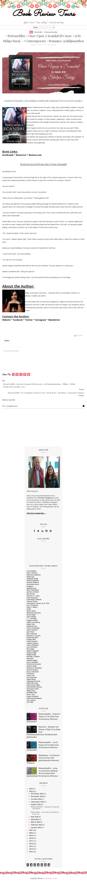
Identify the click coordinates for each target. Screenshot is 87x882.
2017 (31, 841)
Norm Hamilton (32, 662)
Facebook (18, 319)
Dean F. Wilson (32, 607)
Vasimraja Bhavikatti (34, 698)
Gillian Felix (31, 624)
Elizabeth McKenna (34, 613)
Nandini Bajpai (32, 660)
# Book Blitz (38, 32)
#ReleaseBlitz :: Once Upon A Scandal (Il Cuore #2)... (45, 813)
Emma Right (31, 615)
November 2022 (37, 796)
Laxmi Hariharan (33, 645)
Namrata (30, 658)
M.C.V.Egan (30, 649)
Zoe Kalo (30, 702)
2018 (31, 838)
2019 (31, 835)
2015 (31, 846)
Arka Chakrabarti (33, 590)
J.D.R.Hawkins (31, 571)
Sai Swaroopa (32, 677)
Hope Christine (32, 630)
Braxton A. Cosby (33, 596)
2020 (31, 833)
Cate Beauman (32, 598)
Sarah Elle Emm (32, 683)
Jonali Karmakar (32, 637)
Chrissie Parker (32, 601)
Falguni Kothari (32, 620)
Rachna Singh (31, 666)
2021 (31, 830)
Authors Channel (33, 592)
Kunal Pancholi (32, 641)
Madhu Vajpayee (33, 651)
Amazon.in (21, 155)
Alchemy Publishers (34, 575)
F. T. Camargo (32, 618)
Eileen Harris (31, 611)
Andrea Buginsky (33, 580)
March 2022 (36, 822)
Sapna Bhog (31, 679)
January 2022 (36, 827)
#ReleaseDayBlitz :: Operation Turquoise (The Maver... (45, 808)
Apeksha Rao (31, 588)
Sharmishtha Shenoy (34, 687)
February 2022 (37, 825)
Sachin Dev (31, 675)
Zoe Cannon (31, 700)
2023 (31, 789)
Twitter (29, 319)
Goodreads (7, 155)
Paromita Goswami (34, 664)
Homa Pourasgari (33, 628)
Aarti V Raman (32, 573)
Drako (29, 609)
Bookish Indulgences (46, 498)
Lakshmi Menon (32, 643)
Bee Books (31, 594)
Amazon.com (35, 155)
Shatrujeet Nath (33, 689)
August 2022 (36, 804)
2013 (31, 852)
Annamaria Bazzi (33, 584)
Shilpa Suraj (31, 691)
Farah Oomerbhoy (33, 622)
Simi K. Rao (31, 694)
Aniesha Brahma (33, 582)
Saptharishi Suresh (33, 681)
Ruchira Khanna (32, 670)
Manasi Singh (31, 653)
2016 (31, 844)
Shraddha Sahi (32, 692)
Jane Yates (30, 632)
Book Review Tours (43, 14)
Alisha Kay (30, 577)
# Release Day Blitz (50, 32)
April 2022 (35, 819)
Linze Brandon (32, 647)
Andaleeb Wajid (32, 579)
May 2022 (35, 817)
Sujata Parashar (32, 696)
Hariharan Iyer (32, 626)
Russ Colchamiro (33, 672)
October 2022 (36, 799)
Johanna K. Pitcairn (33, 636)
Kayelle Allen (31, 639)
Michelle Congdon (33, 656)
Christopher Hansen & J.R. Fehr (38, 603)
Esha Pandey (31, 617)
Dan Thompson (32, 605)
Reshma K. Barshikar (34, 668)
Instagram (40, 319)
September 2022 (38, 802)
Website (6, 319)
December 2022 (37, 794)
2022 (31, 791)
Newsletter (54, 319)
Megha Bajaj (31, 654)
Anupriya (30, 586)
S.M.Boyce (30, 673)
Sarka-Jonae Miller (33, 685)
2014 (31, 849)
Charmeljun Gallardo (34, 599)
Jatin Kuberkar (32, 634)
